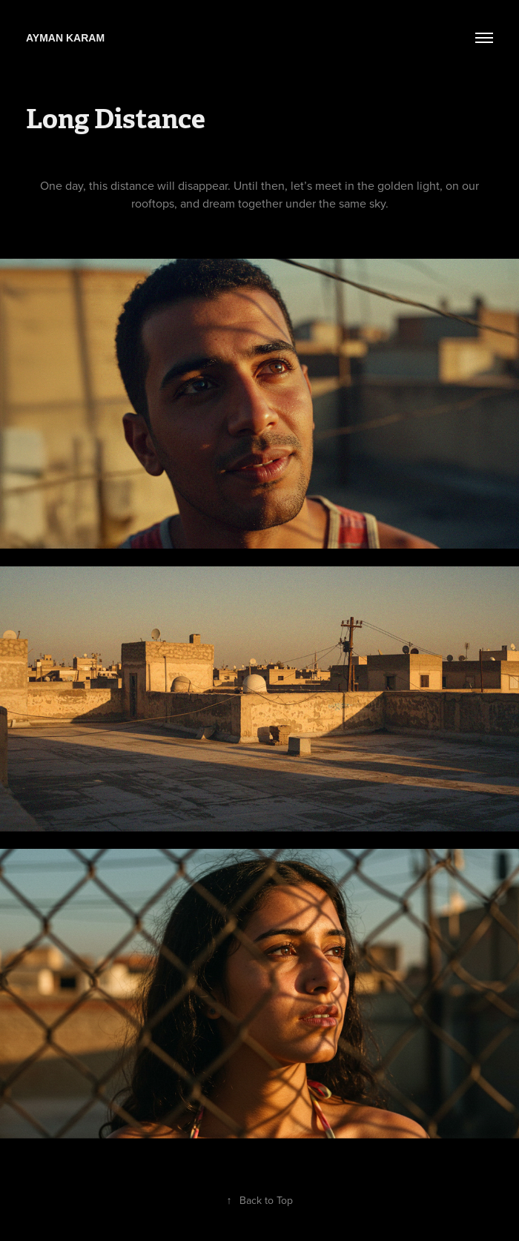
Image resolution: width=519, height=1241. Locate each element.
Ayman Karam (65, 38)
